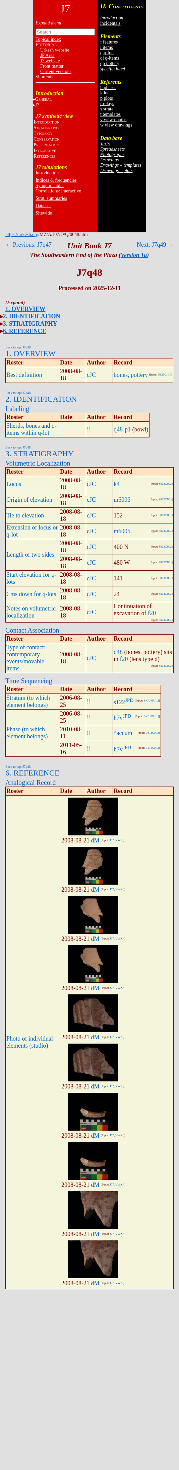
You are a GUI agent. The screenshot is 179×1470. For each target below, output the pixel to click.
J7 (37, 104)
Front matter (52, 66)
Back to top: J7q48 (18, 347)
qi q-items (109, 58)
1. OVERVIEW (25, 309)
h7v (118, 718)
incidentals (110, 23)
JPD (129, 700)
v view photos (113, 119)
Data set (43, 205)
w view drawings (116, 125)
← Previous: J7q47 (28, 244)
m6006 (122, 499)
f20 (152, 613)
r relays (107, 103)
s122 (119, 702)
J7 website (50, 60)
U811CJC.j (152, 732)
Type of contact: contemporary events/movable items (26, 658)
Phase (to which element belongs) (27, 733)
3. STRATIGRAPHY (30, 323)
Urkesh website (54, 50)
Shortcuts (44, 76)
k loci (105, 92)
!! (89, 429)
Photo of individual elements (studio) (29, 1042)
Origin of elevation (29, 499)
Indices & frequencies (56, 180)
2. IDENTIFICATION (31, 316)
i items (106, 47)
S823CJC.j (164, 374)
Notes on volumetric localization (31, 612)
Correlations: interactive (58, 190)
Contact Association (32, 630)
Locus (13, 484)
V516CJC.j (152, 747)
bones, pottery (131, 375)
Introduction (47, 172)
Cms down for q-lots (31, 594)
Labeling (17, 408)
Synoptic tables (50, 185)
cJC (91, 375)
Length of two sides (30, 554)
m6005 (122, 531)
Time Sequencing (28, 680)
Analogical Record (30, 782)
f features (109, 42)
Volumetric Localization (37, 463)
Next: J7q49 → (155, 244)
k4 (117, 484)
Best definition (24, 375)
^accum (123, 733)
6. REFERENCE (24, 331)
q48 (118, 652)
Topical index (48, 39)
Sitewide (44, 213)
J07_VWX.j (117, 840)
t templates (110, 114)
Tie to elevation (25, 515)
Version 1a (134, 255)
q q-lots (107, 52)
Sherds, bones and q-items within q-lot (31, 429)
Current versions (55, 71)
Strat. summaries (51, 198)
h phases (108, 87)
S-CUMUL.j (151, 700)
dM (95, 840)
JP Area (47, 55)
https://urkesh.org (21, 234)
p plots (106, 98)
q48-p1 (122, 429)
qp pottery (109, 63)
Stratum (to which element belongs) (28, 701)
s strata (106, 108)
